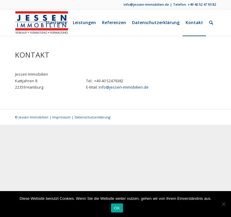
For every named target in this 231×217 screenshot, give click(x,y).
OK (117, 208)
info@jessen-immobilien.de (146, 4)
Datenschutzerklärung (92, 117)
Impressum (61, 117)
